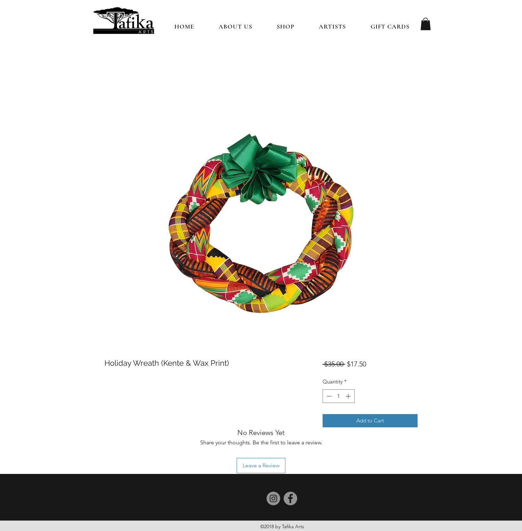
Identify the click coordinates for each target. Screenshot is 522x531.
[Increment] (349, 396)
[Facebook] (290, 498)
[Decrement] (328, 396)
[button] (285, 26)
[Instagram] (273, 498)
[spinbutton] (338, 396)
